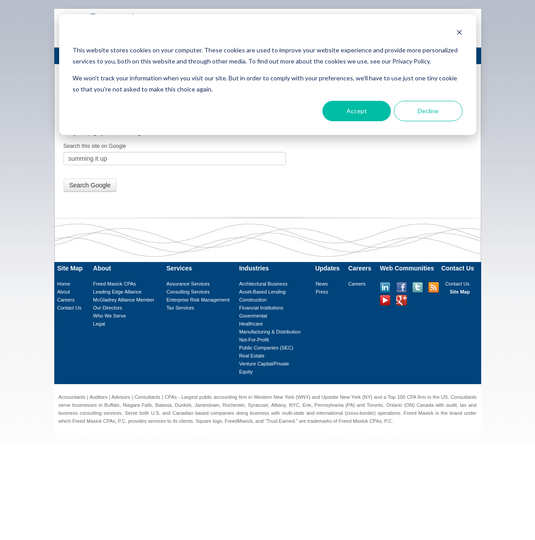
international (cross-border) (345, 413)
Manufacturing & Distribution (270, 331)
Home (63, 283)
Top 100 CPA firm (407, 397)
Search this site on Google (95, 146)
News (322, 283)
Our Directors (107, 307)
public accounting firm (223, 397)
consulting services (100, 413)
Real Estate (252, 355)
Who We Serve (109, 315)
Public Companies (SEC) (266, 347)
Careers (66, 299)
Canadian (183, 413)
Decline (428, 111)
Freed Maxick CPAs (114, 283)
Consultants (147, 397)
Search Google (90, 185)
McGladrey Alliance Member (123, 299)
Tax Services (180, 307)
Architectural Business (263, 283)
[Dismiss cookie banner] (459, 33)
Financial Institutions (261, 307)
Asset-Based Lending (262, 291)
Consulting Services (187, 291)
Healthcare (251, 323)
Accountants (72, 397)
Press (322, 291)
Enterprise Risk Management (197, 299)
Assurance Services (187, 283)
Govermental (253, 315)
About (63, 291)
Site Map (460, 291)
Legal (99, 323)
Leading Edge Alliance (117, 291)
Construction (253, 299)
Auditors (98, 397)
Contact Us (69, 307)
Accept (356, 111)
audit (451, 405)
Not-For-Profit (254, 339)
